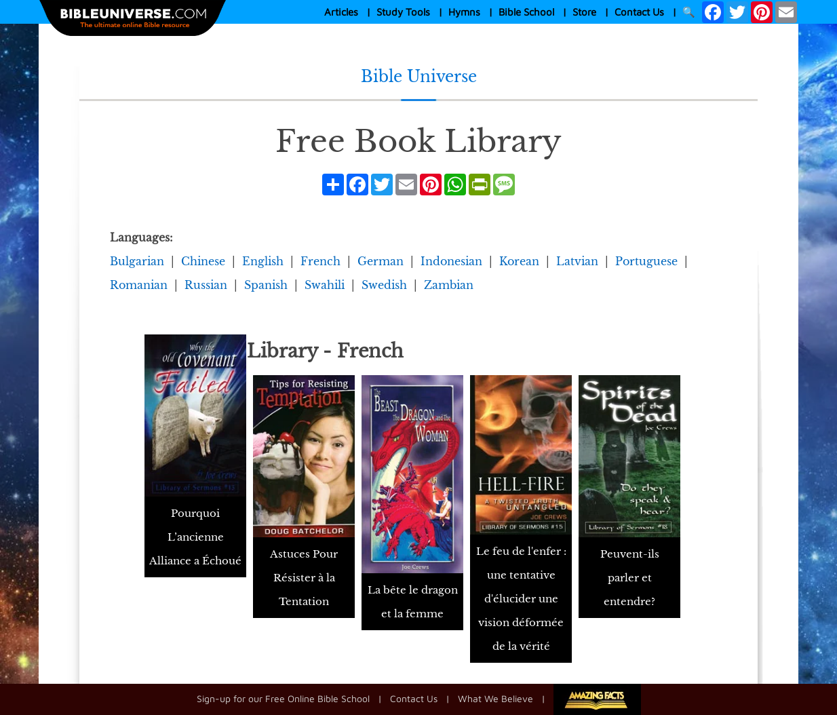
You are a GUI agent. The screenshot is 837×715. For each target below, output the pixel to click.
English (263, 261)
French (320, 261)
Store (584, 12)
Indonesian (451, 261)
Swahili (325, 285)
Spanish (266, 285)
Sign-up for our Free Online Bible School (283, 697)
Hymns (464, 12)
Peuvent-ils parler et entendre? (629, 577)
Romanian (139, 285)
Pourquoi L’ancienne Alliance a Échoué (195, 537)
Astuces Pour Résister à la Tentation (304, 577)
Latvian (577, 261)
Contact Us (639, 12)
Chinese (203, 261)
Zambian (448, 285)
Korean (519, 261)
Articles (341, 12)
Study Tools (403, 12)
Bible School (526, 12)
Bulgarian (137, 261)
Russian (205, 285)
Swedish (384, 285)
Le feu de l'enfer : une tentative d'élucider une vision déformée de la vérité (521, 599)
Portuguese (646, 261)
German (380, 261)
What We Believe (495, 697)
